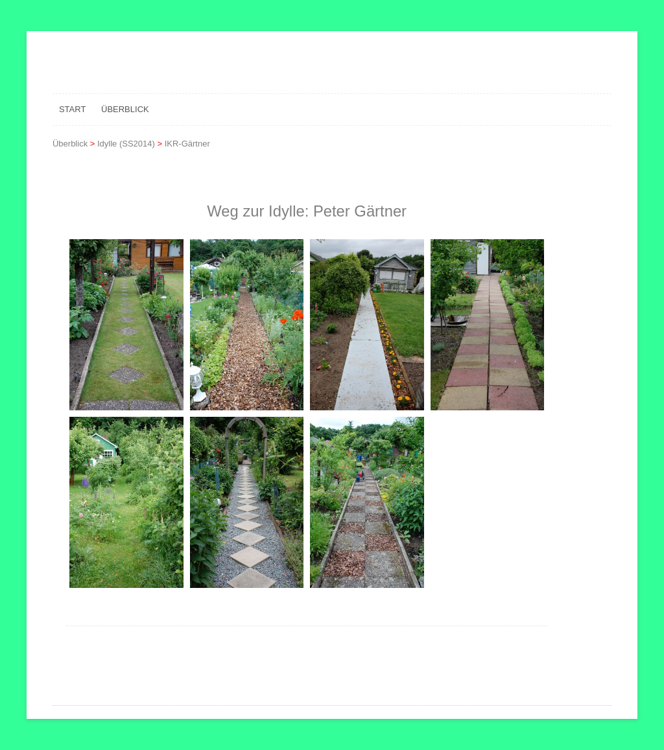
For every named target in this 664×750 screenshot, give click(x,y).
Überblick (125, 109)
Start (72, 109)
